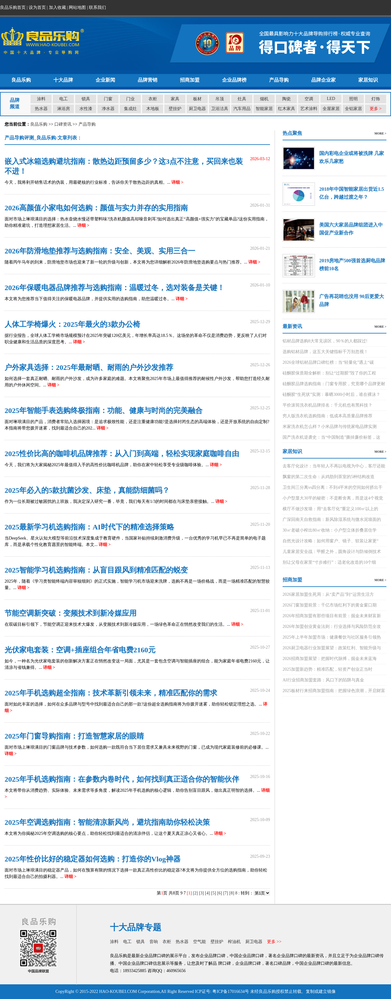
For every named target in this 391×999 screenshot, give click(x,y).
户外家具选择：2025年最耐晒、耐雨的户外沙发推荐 (89, 367)
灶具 (242, 99)
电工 (63, 99)
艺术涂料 (308, 108)
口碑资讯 (62, 124)
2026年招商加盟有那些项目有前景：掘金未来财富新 (332, 616)
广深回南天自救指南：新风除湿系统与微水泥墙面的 (332, 519)
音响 (153, 941)
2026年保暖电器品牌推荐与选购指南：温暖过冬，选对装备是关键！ (115, 288)
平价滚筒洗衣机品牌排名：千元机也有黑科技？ (327, 405)
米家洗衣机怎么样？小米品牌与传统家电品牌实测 (330, 426)
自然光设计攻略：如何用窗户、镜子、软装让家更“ (330, 541)
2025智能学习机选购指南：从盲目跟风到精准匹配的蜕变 (96, 570)
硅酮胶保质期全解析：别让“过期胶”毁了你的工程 (329, 373)
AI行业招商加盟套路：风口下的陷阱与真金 (323, 680)
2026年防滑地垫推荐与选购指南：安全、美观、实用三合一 (100, 251)
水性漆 (85, 108)
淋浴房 (63, 108)
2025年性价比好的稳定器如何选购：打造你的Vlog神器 (93, 859)
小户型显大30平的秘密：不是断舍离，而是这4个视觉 (333, 498)
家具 (175, 99)
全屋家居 (331, 108)
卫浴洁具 (219, 108)
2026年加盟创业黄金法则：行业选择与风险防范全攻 (332, 626)
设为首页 (37, 7)
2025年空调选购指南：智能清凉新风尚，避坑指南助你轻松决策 (107, 822)
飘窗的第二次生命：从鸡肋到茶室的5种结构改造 (329, 476)
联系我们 (97, 7)
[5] (213, 893)
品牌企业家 (323, 80)
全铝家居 (353, 108)
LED (331, 98)
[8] (231, 893)
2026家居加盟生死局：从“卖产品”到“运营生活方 (328, 594)
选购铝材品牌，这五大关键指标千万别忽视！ (325, 351)
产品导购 (279, 80)
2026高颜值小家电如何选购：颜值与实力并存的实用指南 (96, 208)
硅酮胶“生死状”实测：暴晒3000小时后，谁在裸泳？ (331, 394)
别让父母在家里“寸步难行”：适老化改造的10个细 (329, 562)
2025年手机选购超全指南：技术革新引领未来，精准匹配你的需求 (111, 693)
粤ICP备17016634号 (230, 991)
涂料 (41, 99)
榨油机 (234, 941)
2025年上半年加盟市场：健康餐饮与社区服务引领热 (332, 637)
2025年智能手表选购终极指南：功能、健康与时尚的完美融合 (104, 411)
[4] (207, 893)
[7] (225, 893)
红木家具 (286, 108)
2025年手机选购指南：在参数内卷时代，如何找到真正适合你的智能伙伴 (122, 779)
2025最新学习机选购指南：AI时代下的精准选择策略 (89, 527)
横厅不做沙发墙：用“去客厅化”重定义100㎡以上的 (330, 509)
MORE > (380, 133)
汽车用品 (241, 108)
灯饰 (375, 99)
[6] (219, 893)
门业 (130, 99)
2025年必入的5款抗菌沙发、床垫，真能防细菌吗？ (87, 490)
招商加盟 (189, 80)
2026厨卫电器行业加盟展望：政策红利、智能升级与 (332, 648)
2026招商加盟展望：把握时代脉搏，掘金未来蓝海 (330, 658)
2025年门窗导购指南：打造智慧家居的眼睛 (74, 736)
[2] (195, 893)
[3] (201, 893)
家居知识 (368, 80)
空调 (309, 99)
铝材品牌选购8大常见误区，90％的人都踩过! (325, 341)
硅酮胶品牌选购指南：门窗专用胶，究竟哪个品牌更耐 (334, 384)
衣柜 (152, 99)
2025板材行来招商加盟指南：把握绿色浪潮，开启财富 (334, 690)
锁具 (86, 99)
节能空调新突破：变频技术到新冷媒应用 (71, 613)
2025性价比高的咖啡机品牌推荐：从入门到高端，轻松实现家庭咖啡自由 (122, 454)
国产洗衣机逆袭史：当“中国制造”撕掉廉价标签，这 (331, 437)
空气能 (199, 941)
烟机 (264, 99)
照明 (353, 99)
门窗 (108, 99)
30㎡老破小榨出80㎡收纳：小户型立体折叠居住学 (330, 530)
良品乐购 (21, 80)
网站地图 (77, 7)
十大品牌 (63, 80)
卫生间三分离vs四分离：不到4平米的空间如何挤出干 (332, 487)
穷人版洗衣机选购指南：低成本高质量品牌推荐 (327, 416)
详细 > (177, 182)
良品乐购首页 (13, 7)
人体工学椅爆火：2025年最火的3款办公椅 (72, 324)
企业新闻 (105, 80)
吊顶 (219, 99)
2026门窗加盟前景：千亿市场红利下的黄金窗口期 (330, 605)
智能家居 (264, 108)
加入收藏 (57, 7)
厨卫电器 (197, 108)
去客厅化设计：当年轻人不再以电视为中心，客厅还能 (334, 466)
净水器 (108, 108)
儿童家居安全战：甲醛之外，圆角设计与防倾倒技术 (332, 551)
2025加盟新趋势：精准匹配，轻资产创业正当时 (327, 669)
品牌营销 (147, 80)
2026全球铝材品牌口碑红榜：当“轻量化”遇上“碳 (328, 362)
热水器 (41, 108)
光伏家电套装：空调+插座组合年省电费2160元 (80, 650)
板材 (197, 99)
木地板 (152, 108)
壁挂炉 (175, 108)
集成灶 (130, 108)
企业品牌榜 (234, 80)
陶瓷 (286, 99)
